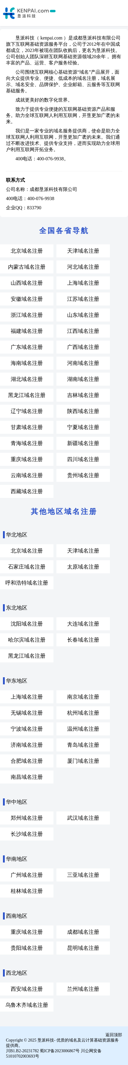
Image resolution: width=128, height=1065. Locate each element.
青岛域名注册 (83, 745)
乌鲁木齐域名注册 (26, 1005)
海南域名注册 (27, 363)
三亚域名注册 (83, 875)
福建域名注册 (27, 331)
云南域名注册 (27, 475)
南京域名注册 (83, 697)
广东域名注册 (27, 347)
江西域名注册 (83, 331)
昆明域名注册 (83, 948)
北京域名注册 (27, 251)
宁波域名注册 (27, 729)
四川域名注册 (83, 459)
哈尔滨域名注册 (26, 640)
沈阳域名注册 (27, 624)
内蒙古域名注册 (26, 267)
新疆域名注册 (83, 443)
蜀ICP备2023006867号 (60, 1051)
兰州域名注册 (83, 989)
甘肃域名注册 (27, 427)
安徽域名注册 (27, 299)
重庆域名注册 (27, 459)
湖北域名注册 (27, 379)
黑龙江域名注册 (26, 395)
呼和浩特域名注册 (26, 583)
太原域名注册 (83, 567)
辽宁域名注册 (27, 411)
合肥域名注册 (27, 761)
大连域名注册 (83, 624)
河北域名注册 (83, 267)
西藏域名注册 (27, 491)
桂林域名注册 (27, 891)
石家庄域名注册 (26, 567)
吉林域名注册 (83, 395)
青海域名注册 (27, 443)
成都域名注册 (83, 932)
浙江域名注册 (27, 315)
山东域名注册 (83, 315)
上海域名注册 (83, 283)
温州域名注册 (83, 729)
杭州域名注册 (83, 713)
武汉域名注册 (83, 818)
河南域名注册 (83, 363)
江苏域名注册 (83, 299)
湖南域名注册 (83, 379)
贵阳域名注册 (27, 948)
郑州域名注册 (27, 818)
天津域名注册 (83, 251)
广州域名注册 (27, 875)
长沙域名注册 (27, 834)
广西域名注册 (83, 347)
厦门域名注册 (83, 761)
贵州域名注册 (83, 475)
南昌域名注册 (27, 777)
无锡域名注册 (27, 713)
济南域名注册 (27, 745)
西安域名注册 (27, 989)
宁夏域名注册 (83, 427)
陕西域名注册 (83, 411)
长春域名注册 (83, 640)
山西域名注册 (27, 283)
